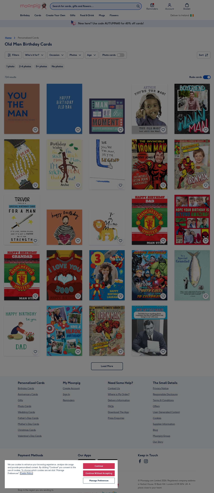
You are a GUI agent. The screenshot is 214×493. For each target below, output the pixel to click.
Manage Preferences (98, 480)
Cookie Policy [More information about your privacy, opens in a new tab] (26, 473)
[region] (61, 474)
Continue (99, 466)
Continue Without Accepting (99, 473)
